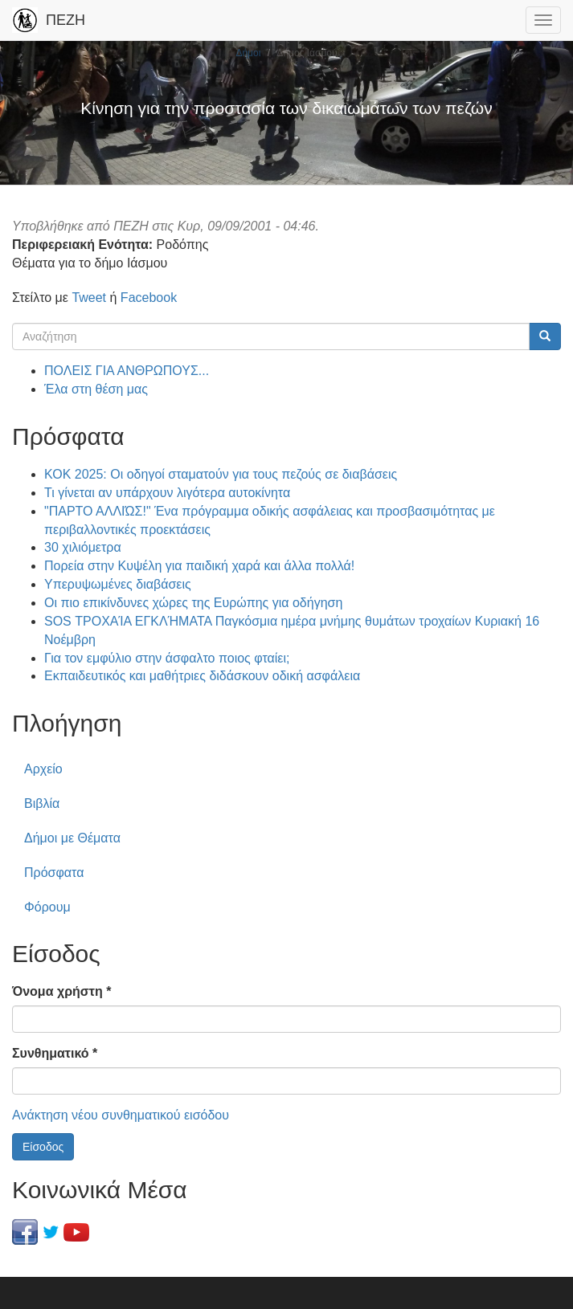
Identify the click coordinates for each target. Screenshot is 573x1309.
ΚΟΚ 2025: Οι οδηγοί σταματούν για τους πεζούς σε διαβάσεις (220, 474)
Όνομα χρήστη (61, 991)
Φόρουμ (47, 907)
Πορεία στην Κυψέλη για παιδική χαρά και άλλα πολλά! (199, 566)
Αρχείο (43, 769)
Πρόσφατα (54, 872)
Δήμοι (247, 53)
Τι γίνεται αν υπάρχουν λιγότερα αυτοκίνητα (167, 493)
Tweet (89, 297)
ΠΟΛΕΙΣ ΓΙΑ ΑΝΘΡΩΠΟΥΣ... (126, 370)
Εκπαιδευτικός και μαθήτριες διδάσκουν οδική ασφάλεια (202, 676)
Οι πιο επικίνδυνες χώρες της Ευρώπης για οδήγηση (193, 603)
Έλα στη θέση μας (96, 389)
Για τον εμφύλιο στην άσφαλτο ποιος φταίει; (166, 658)
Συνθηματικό (54, 1053)
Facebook (149, 297)
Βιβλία (41, 803)
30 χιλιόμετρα (82, 547)
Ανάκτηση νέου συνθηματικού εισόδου (120, 1115)
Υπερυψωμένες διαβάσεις (117, 584)
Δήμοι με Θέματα (72, 838)
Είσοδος (43, 1146)
